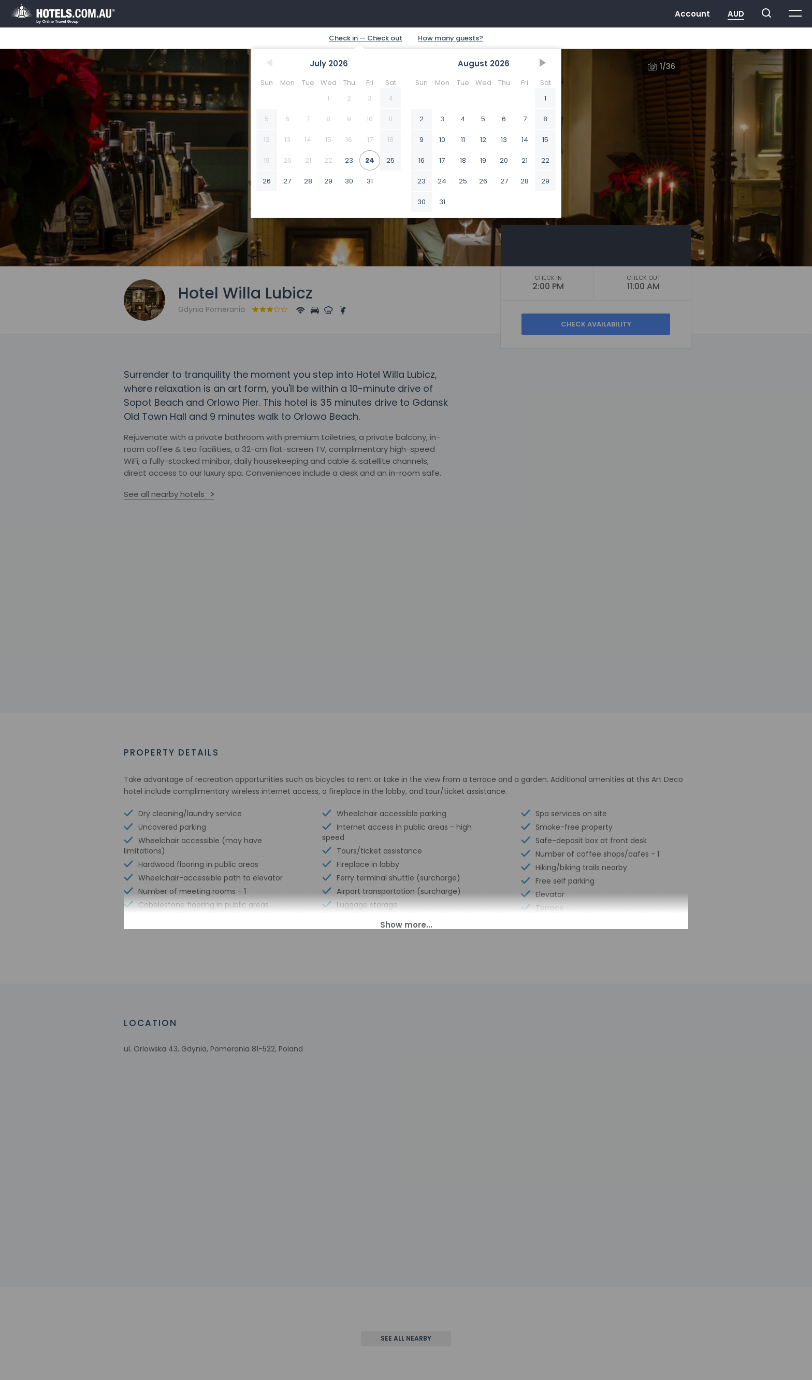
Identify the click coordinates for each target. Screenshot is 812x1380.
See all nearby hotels (164, 494)
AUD (736, 13)
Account (692, 13)
